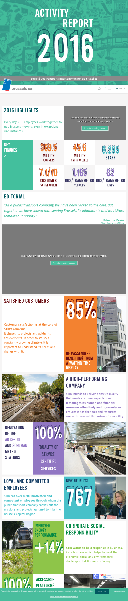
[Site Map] (109, 89)
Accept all (102, 591)
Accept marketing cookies (95, 128)
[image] (111, 334)
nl (125, 89)
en (117, 89)
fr (121, 89)
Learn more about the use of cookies (64, 597)
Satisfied (26, 301)
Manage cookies (119, 591)
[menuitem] (17, 89)
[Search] (99, 89)
